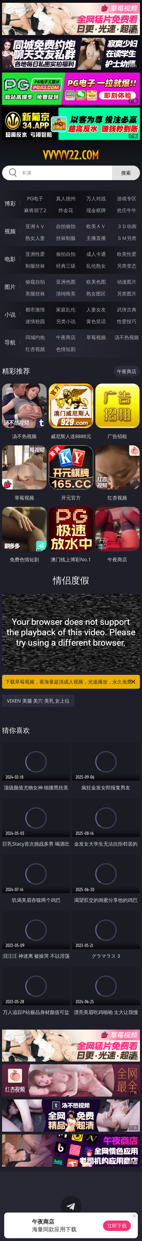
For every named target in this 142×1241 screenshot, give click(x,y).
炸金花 (65, 210)
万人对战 (96, 198)
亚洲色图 (66, 281)
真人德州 (66, 198)
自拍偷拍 (66, 226)
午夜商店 (66, 337)
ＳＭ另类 (126, 238)
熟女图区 (96, 293)
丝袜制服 (66, 238)
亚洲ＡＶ (35, 226)
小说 (10, 314)
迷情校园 (35, 321)
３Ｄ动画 (126, 226)
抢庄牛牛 (126, 210)
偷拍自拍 (66, 254)
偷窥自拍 (35, 281)
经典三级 (66, 265)
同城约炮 (35, 337)
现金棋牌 (96, 210)
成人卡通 (96, 254)
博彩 (10, 203)
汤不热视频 (127, 337)
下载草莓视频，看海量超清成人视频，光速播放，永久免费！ (71, 682)
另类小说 (66, 321)
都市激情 (35, 309)
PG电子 (35, 198)
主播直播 (96, 238)
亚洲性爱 (35, 254)
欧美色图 (96, 281)
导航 (10, 342)
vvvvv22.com (71, 155)
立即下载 (117, 1225)
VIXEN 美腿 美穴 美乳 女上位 (38, 700)
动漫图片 (126, 281)
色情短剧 (66, 349)
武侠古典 (126, 309)
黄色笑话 (96, 321)
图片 (10, 287)
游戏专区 (126, 198)
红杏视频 (35, 349)
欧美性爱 (126, 254)
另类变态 (126, 265)
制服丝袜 (35, 265)
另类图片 (126, 293)
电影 (10, 259)
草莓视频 (96, 337)
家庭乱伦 (66, 309)
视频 (10, 231)
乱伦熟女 (96, 265)
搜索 (126, 172)
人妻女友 (96, 309)
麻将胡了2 (35, 210)
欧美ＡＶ (96, 226)
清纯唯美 (66, 293)
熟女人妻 (35, 238)
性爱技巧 (126, 321)
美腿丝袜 (35, 293)
